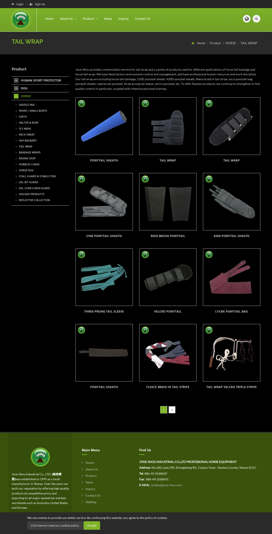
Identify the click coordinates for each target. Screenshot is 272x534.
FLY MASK (23, 128)
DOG (20, 88)
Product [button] (90, 19)
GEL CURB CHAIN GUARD (33, 188)
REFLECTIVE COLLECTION (33, 200)
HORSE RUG (25, 170)
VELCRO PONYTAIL (167, 311)
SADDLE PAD (25, 105)
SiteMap (89, 502)
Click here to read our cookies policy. (55, 525)
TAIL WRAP (249, 43)
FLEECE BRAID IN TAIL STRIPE (167, 387)
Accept (91, 525)
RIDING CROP (25, 158)
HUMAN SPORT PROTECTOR (37, 80)
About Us (90, 469)
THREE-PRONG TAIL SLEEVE (104, 311)
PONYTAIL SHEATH (104, 160)
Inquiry (123, 19)
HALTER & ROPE (27, 122)
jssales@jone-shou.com (166, 485)
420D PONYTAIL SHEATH (231, 236)
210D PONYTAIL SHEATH (104, 236)
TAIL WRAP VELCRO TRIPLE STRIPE (231, 387)
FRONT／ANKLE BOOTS (31, 111)
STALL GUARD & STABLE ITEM (36, 176)
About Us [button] (68, 19)
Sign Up (37, 4)
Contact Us (142, 19)
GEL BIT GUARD (27, 182)
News (108, 19)
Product (216, 43)
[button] (247, 19)
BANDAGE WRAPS (28, 152)
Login (18, 4)
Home (49, 19)
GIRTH (21, 117)
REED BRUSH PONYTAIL (168, 236)
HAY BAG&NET (26, 140)
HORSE (231, 43)
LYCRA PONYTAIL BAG (231, 311)
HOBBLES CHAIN (27, 164)
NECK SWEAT (25, 134)
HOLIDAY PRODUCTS (30, 194)
